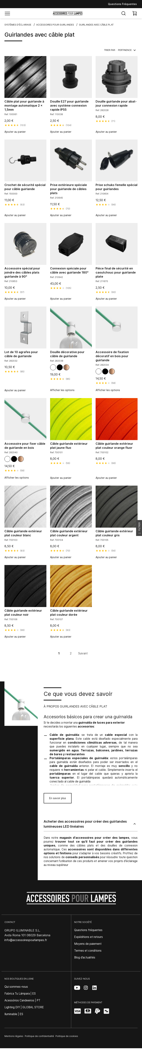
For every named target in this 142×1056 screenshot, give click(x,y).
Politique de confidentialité (39, 1036)
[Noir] (60, 367)
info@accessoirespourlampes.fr (25, 940)
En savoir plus (57, 798)
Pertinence (128, 50)
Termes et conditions (88, 950)
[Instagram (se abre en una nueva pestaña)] (86, 988)
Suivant (83, 653)
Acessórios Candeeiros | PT (22, 1000)
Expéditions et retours (88, 937)
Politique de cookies (66, 1036)
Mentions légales (13, 1036)
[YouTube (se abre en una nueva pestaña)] (77, 988)
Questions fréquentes (88, 930)
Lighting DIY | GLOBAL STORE (24, 1007)
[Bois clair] (66, 367)
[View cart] (135, 13)
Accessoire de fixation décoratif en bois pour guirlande (112, 356)
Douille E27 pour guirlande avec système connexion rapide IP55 (69, 105)
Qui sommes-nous (16, 986)
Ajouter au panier (15, 131)
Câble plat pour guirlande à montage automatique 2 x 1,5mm (24, 105)
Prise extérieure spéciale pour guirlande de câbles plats (68, 189)
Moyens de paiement (88, 944)
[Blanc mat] (53, 367)
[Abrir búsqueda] (123, 13)
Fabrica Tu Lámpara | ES (20, 993)
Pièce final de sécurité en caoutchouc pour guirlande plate (116, 272)
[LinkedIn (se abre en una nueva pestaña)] (94, 988)
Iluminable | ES (13, 1014)
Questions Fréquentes (122, 4)
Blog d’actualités (84, 957)
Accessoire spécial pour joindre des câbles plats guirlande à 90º (22, 272)
